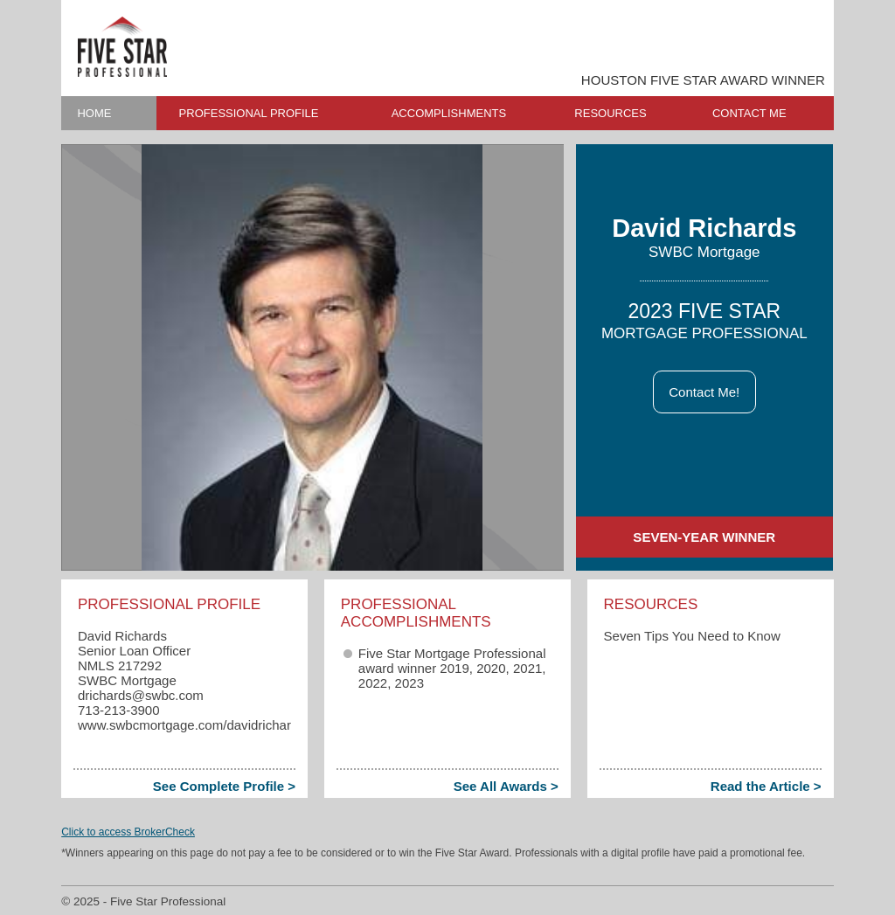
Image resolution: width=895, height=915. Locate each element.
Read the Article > (766, 786)
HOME (94, 113)
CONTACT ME (749, 113)
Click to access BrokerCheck (128, 832)
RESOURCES (610, 113)
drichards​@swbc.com (141, 695)
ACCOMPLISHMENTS (449, 113)
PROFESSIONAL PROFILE (249, 113)
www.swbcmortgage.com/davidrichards (191, 724)
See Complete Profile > (224, 786)
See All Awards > (506, 786)
